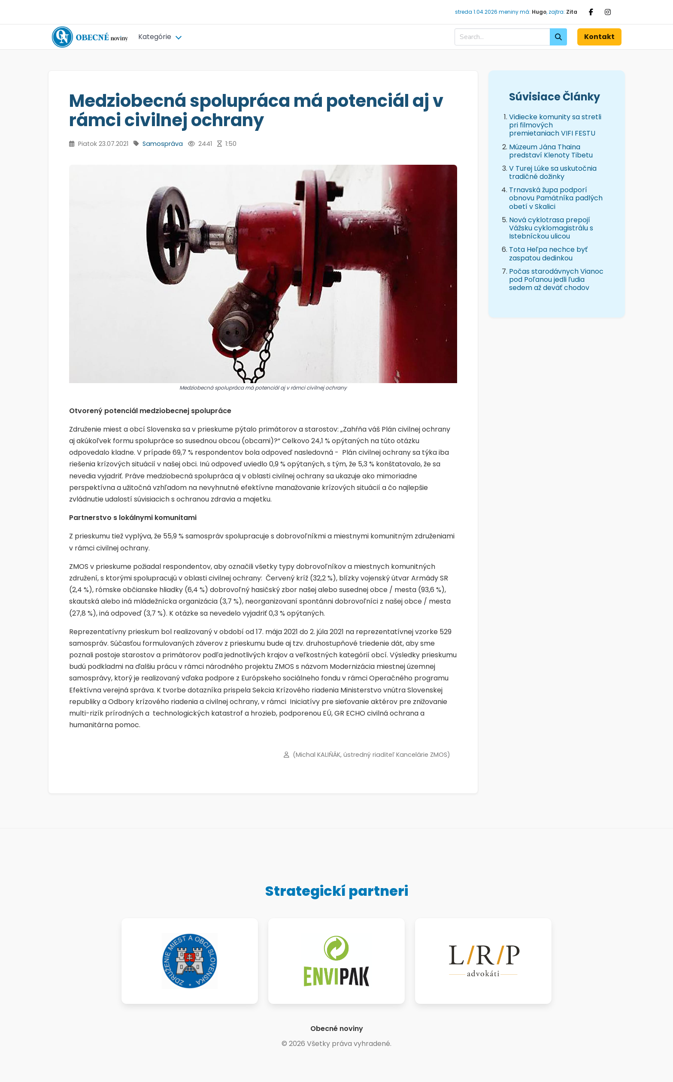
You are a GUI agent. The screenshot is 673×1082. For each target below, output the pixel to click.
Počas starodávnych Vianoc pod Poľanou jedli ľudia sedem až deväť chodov (556, 279)
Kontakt (599, 37)
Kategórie (154, 37)
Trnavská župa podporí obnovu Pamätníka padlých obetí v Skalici (556, 198)
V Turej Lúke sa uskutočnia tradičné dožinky (553, 172)
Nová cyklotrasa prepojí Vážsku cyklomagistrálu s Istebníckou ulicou (551, 228)
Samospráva (162, 143)
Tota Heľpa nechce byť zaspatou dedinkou (548, 254)
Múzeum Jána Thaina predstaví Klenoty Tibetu (551, 151)
